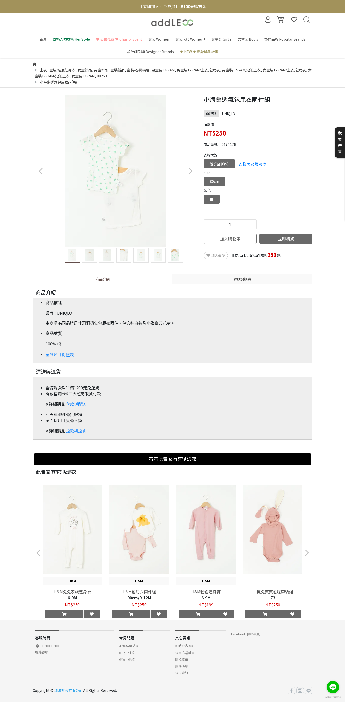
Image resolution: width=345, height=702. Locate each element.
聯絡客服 (41, 652)
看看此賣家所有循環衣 (172, 458)
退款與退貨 (76, 431)
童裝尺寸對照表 (60, 355)
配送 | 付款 (127, 652)
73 (273, 598)
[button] (190, 171)
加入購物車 (230, 239)
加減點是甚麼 (129, 645)
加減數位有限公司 (68, 690)
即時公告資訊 (185, 645)
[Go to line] (333, 687)
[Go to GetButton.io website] (333, 696)
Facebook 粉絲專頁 (245, 634)
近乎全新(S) (219, 163)
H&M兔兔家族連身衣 (72, 591)
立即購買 (286, 239)
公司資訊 (181, 672)
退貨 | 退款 (127, 659)
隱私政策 (181, 659)
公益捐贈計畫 (185, 652)
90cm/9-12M (139, 598)
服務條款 (181, 666)
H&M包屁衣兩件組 (139, 591)
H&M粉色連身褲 (206, 591)
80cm (214, 181)
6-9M (72, 598)
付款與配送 (76, 404)
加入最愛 (215, 255)
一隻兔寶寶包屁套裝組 (273, 591)
